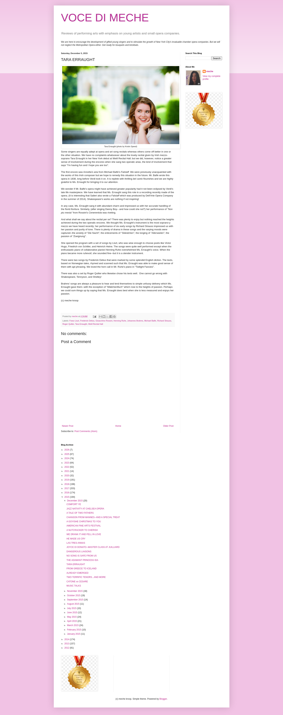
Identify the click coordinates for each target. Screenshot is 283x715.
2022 (67, 467)
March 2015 (73, 625)
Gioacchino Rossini (103, 321)
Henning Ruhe (120, 321)
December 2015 (75, 500)
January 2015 (74, 634)
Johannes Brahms (135, 321)
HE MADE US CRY (75, 538)
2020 (67, 475)
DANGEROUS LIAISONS (78, 551)
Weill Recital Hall (95, 324)
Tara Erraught (81, 324)
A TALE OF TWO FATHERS (79, 513)
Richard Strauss (164, 321)
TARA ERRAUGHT (75, 564)
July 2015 (72, 608)
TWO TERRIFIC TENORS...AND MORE (86, 577)
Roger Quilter (68, 324)
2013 (67, 643)
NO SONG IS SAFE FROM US (81, 555)
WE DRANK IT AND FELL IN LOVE (83, 534)
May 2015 (72, 617)
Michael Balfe (150, 321)
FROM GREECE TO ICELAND (81, 568)
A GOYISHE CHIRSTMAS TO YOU (83, 521)
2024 (67, 458)
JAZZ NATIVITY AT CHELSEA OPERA (85, 508)
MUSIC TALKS (73, 585)
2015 (67, 497)
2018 (67, 484)
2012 (67, 648)
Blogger (163, 699)
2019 (67, 479)
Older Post (168, 426)
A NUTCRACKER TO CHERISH (82, 530)
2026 (67, 449)
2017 (67, 488)
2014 (67, 639)
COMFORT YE (73, 504)
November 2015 (75, 591)
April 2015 (72, 621)
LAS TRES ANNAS (75, 543)
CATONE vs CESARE (77, 581)
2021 (67, 471)
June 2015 (72, 612)
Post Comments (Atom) (85, 431)
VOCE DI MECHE (105, 18)
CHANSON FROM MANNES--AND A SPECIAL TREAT (93, 517)
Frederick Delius (87, 321)
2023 (67, 462)
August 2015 (73, 604)
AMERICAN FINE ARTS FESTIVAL (83, 525)
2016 (67, 492)
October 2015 (74, 595)
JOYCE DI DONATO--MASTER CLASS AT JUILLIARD (92, 547)
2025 (67, 454)
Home (118, 426)
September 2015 (75, 599)
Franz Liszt (74, 321)
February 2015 (74, 629)
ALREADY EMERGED (77, 573)
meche (209, 71)
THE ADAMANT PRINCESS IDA (82, 560)
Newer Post (67, 426)
